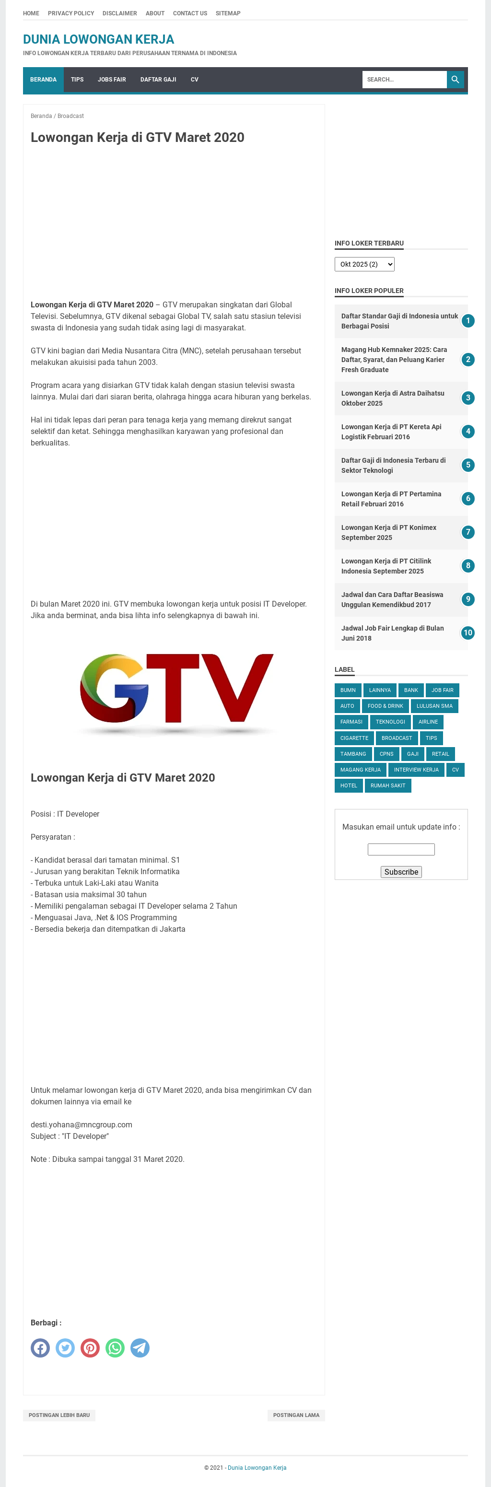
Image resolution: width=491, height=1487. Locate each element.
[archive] (365, 264)
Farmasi (351, 722)
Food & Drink (385, 706)
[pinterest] (90, 1348)
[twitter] (65, 1348)
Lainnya (380, 690)
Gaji (413, 754)
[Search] (404, 79)
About (155, 13)
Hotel (348, 786)
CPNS (387, 754)
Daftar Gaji (158, 79)
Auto (347, 706)
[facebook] (40, 1348)
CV (195, 79)
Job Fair (443, 690)
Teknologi (390, 722)
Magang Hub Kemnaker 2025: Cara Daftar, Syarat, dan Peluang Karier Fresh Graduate (394, 360)
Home (31, 13)
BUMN (348, 690)
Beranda (43, 79)
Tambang (353, 754)
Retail (440, 754)
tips (431, 738)
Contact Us (190, 13)
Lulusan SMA (435, 706)
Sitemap (228, 13)
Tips (77, 79)
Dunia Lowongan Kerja (99, 39)
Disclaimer (120, 13)
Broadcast (397, 738)
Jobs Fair (112, 79)
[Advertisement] (174, 224)
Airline (428, 722)
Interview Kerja (416, 770)
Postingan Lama (296, 1415)
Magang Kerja (360, 770)
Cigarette (354, 738)
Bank (411, 690)
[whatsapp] (115, 1348)
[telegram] (140, 1348)
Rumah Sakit (388, 786)
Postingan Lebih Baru (59, 1415)
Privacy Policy (71, 13)
